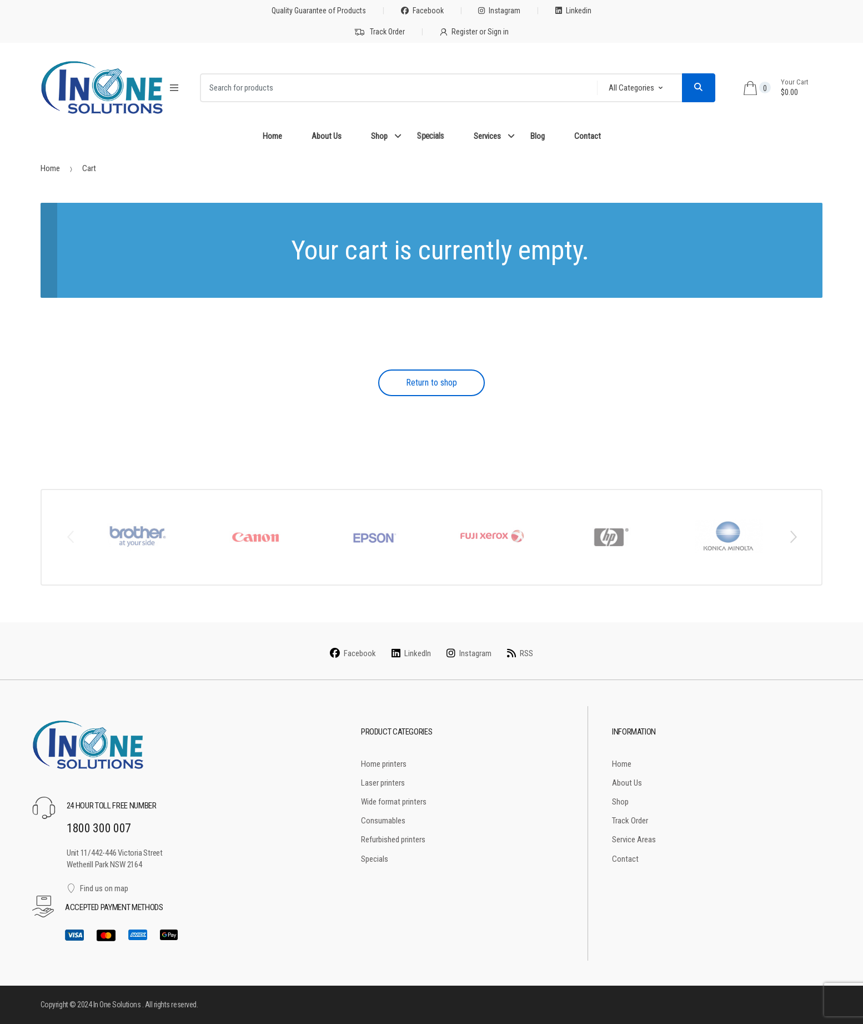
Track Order (379, 32)
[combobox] (395, 87)
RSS (520, 653)
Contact (587, 136)
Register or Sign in (474, 31)
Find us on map (97, 888)
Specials (430, 136)
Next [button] (793, 536)
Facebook (422, 10)
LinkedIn (411, 653)
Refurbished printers (393, 840)
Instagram (499, 10)
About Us (327, 136)
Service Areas (634, 840)
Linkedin (573, 10)
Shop (379, 136)
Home (272, 136)
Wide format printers (394, 802)
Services (487, 136)
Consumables (383, 821)
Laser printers (383, 783)
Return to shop (431, 382)
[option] (137, 537)
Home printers (384, 764)
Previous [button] (70, 536)
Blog (537, 136)
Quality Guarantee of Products (319, 10)
